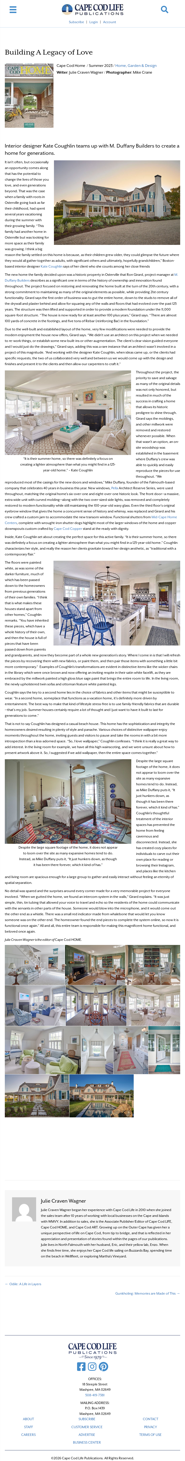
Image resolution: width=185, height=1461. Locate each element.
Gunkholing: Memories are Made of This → (147, 1293)
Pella (114, 488)
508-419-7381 (95, 1395)
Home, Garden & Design (136, 66)
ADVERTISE (87, 1435)
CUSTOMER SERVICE (87, 1427)
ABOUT (28, 1419)
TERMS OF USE (150, 1435)
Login (93, 22)
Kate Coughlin (51, 266)
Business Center (87, 1442)
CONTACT (150, 1419)
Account (109, 22)
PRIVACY (150, 1427)
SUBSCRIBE (87, 1419)
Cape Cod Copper (68, 529)
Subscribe (76, 22)
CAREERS (28, 1435)
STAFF (28, 1427)
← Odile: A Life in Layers (23, 1284)
